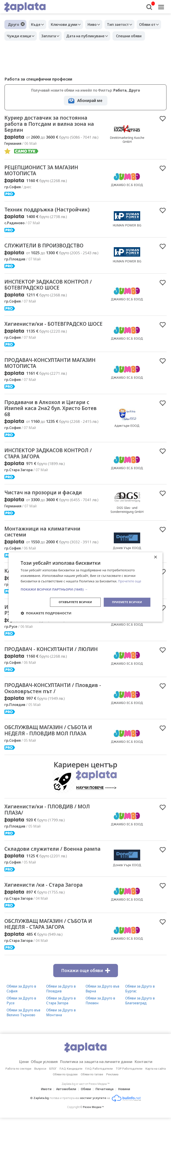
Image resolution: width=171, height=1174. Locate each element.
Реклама (112, 1131)
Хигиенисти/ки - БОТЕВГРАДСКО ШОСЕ (50, 344)
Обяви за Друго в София (21, 1045)
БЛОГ (53, 1125)
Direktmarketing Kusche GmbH (127, 152)
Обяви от (16, 36)
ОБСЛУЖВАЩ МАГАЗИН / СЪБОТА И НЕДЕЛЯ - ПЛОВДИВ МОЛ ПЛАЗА (51, 773)
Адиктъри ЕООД (127, 451)
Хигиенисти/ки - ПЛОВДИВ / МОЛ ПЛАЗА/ (52, 856)
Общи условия (39, 1118)
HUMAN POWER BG (127, 239)
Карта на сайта (155, 1125)
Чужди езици (49, 36)
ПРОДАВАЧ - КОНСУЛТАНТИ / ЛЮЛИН (45, 683)
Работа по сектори (18, 1125)
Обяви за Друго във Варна (102, 1045)
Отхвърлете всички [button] (72, 602)
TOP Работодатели (129, 1125)
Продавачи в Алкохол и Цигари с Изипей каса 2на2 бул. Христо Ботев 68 (51, 433)
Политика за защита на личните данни (97, 1118)
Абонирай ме (89, 112)
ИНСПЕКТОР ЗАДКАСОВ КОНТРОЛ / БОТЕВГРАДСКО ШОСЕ (51, 300)
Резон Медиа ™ (93, 1163)
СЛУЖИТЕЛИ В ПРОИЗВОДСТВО (49, 261)
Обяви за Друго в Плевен (100, 1057)
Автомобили (65, 1145)
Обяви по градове (65, 1131)
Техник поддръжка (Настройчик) (52, 224)
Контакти (150, 1118)
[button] (85, 589)
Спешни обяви (20, 47)
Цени (16, 1118)
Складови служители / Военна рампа (48, 900)
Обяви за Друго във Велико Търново (23, 1069)
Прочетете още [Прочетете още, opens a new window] (130, 581)
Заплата (81, 36)
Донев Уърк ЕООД (127, 916)
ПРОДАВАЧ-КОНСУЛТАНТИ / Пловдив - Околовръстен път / (48, 726)
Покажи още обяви (85, 1027)
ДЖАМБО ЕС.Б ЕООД (127, 198)
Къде (37, 24)
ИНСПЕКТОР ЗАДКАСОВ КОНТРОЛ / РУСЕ (51, 640)
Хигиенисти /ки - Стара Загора (48, 940)
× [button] (155, 557)
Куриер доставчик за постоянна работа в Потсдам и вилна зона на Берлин (51, 136)
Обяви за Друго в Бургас (140, 1045)
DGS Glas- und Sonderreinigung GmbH (126, 537)
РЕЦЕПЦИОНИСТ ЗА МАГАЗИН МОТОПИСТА (46, 184)
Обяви (86, 1145)
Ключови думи (67, 24)
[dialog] (85, 587)
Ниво (97, 24)
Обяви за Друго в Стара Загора (61, 1057)
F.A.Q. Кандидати (71, 1125)
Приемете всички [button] (126, 602)
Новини (127, 1145)
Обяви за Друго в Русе (21, 1057)
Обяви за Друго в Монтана (61, 1069)
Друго (13, 24)
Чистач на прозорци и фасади (47, 520)
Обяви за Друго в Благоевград (140, 1057)
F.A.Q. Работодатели (99, 1125)
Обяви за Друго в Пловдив (61, 1045)
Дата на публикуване (120, 36)
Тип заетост (125, 24)
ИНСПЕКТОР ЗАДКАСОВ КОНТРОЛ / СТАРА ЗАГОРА (51, 480)
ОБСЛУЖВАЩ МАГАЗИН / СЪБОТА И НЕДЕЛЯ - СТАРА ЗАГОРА (51, 980)
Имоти (43, 1145)
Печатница (106, 1145)
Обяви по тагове (92, 1131)
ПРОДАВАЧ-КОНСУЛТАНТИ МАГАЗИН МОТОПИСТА (41, 387)
